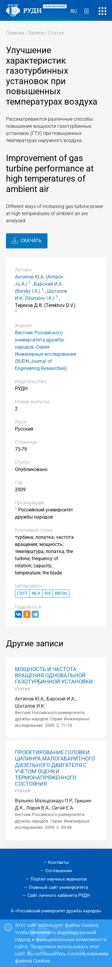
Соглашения (58, 870)
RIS (48, 593)
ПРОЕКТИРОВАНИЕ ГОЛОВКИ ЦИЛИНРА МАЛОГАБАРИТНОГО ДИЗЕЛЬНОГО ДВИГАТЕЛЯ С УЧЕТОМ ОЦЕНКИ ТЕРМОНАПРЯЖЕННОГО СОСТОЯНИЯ (55, 768)
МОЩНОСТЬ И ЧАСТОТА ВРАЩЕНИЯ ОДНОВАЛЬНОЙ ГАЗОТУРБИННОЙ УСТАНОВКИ (54, 675)
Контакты (58, 862)
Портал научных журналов (58, 879)
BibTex (61, 593)
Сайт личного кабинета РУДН (58, 895)
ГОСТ (22, 593)
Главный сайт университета (58, 887)
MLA (36, 593)
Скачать (27, 240)
